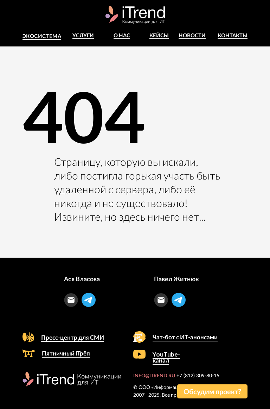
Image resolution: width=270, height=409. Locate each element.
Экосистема (41, 36)
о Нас (122, 35)
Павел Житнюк (176, 279)
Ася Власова (82, 279)
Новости (192, 35)
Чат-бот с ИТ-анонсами (185, 337)
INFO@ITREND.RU (154, 375)
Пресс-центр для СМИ (72, 337)
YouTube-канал (166, 357)
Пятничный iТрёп (66, 353)
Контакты (233, 35)
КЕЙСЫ (159, 35)
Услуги (83, 35)
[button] (212, 391)
